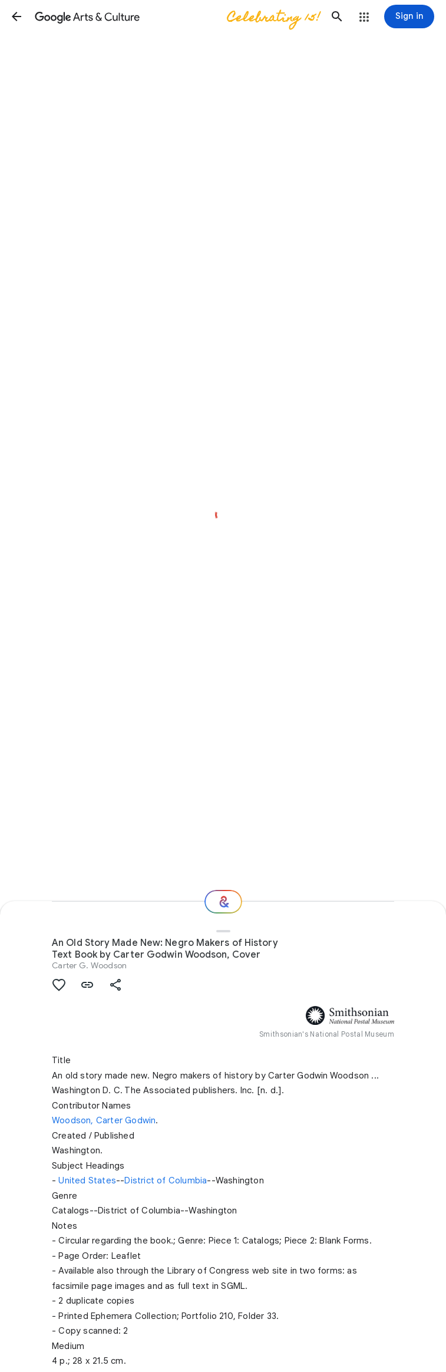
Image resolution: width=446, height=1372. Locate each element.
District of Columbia (165, 1180)
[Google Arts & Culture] (177, 16)
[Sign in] (409, 16)
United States (87, 1180)
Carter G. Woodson (89, 965)
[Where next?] (223, 901)
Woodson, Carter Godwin (104, 1120)
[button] (16, 16)
